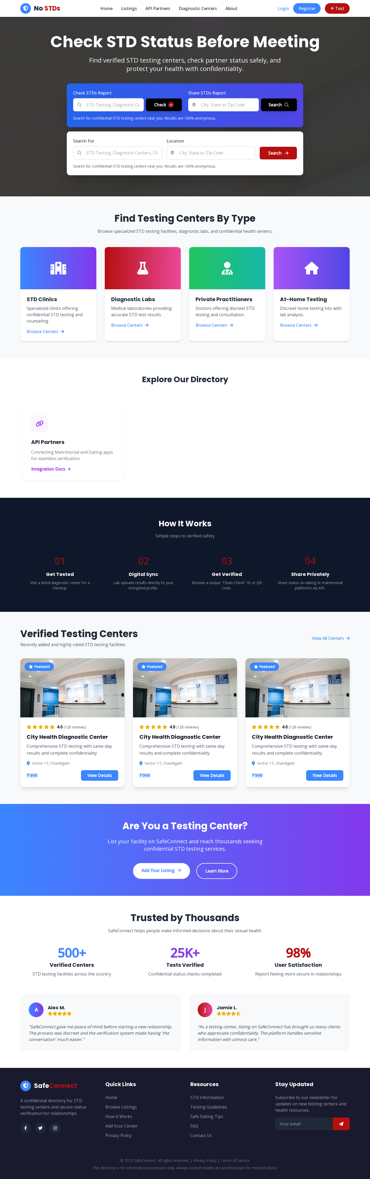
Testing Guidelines (208, 1107)
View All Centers (331, 638)
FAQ (194, 1126)
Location (175, 141)
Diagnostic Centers (198, 8)
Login (283, 8)
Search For (83, 141)
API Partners (157, 8)
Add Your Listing (161, 870)
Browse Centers (45, 331)
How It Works (118, 1116)
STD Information (207, 1097)
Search (278, 153)
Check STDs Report (92, 93)
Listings (129, 8)
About (231, 8)
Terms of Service (235, 1160)
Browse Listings (121, 1107)
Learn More (216, 871)
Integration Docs (50, 469)
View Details (99, 775)
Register (306, 8)
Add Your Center (121, 1126)
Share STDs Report (207, 93)
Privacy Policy (118, 1135)
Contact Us (201, 1135)
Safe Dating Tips (206, 1116)
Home (106, 8)
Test (337, 8)
